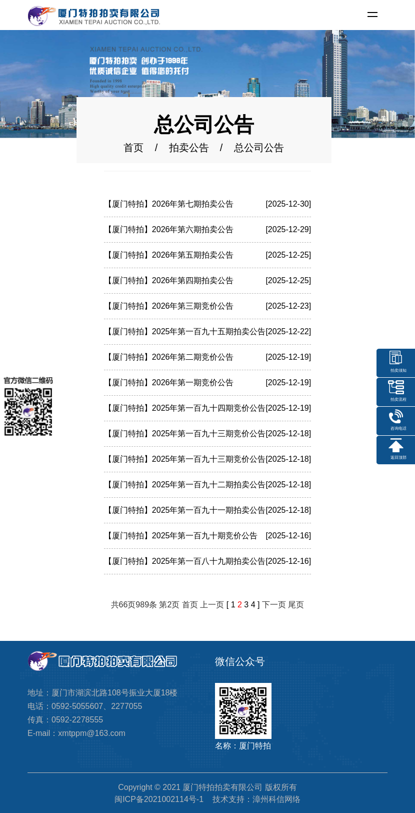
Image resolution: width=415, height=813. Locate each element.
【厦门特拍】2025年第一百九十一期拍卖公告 (185, 510)
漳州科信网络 (276, 799)
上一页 (212, 604)
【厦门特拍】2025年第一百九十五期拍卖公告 (185, 331)
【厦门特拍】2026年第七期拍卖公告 (169, 204)
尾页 (296, 604)
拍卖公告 (189, 147)
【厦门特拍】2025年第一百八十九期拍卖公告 (185, 561)
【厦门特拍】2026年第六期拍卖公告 (169, 229)
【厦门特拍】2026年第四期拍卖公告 (169, 280)
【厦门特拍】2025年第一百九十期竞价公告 (181, 535)
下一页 (274, 604)
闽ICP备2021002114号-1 (159, 799)
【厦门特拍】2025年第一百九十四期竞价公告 (185, 408)
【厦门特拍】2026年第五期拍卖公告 (169, 255)
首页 (134, 147)
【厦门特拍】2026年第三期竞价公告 (169, 306)
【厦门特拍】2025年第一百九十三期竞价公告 (185, 433)
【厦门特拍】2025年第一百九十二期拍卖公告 (185, 484)
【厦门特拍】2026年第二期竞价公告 (169, 357)
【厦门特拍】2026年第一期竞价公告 (169, 382)
